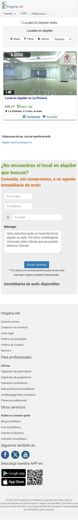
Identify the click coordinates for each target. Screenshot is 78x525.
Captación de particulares (16, 371)
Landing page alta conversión (18, 394)
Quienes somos (10, 321)
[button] (39, 14)
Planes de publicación (14, 400)
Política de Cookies (12, 344)
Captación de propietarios (16, 377)
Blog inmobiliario (11, 421)
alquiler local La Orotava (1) (17, 142)
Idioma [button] (6, 350)
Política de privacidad (13, 338)
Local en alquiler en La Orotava (26, 98)
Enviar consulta (36, 264)
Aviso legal (7, 333)
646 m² (23, 109)
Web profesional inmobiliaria (18, 388)
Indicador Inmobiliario (14, 438)
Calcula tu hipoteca (12, 432)
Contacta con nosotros (14, 327)
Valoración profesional (14, 383)
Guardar (49, 117)
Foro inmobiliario (11, 427)
